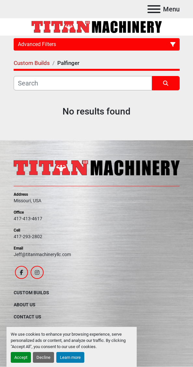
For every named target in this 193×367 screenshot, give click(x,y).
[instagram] (37, 272)
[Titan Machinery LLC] (97, 167)
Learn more (70, 357)
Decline (43, 357)
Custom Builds (31, 292)
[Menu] (153, 9)
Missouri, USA (27, 200)
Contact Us (27, 316)
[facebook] (21, 272)
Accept (20, 357)
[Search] (83, 83)
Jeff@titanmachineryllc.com (42, 254)
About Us (24, 304)
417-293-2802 (28, 236)
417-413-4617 (28, 218)
